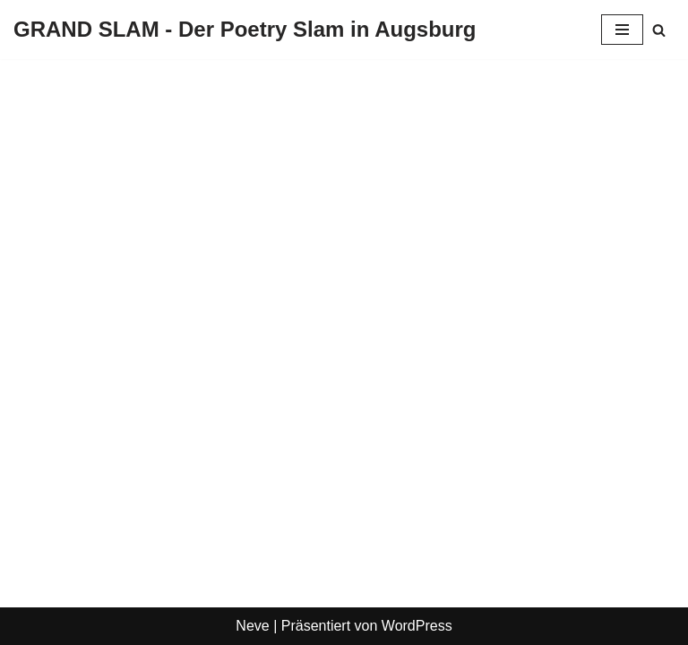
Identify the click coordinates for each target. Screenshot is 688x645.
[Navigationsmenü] (622, 29)
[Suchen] (659, 30)
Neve (252, 625)
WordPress (417, 625)
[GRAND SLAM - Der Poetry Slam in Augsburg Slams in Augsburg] (245, 30)
